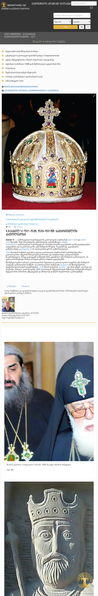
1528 (75, 240)
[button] (94, 96)
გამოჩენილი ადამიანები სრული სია (22, 224)
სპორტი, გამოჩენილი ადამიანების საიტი (22, 77)
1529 (83, 240)
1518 (8, 252)
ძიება (65, 27)
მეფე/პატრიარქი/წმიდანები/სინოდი (20, 51)
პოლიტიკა (8, 68)
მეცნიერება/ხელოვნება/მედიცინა (19, 72)
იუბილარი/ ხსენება (55, 41)
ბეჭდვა (18, 227)
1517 (70, 240)
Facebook (25, 286)
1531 (8, 242)
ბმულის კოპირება (15, 215)
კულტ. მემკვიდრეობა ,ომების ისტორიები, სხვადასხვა (28, 60)
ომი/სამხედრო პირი (13, 81)
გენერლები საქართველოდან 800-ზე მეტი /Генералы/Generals (30, 55)
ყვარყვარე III (25, 249)
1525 (41, 267)
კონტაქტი (11, 286)
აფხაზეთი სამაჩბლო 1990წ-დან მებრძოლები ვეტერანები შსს (31, 64)
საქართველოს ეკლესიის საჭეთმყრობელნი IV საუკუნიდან (31, 91)
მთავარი (37, 41)
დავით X (64, 265)
